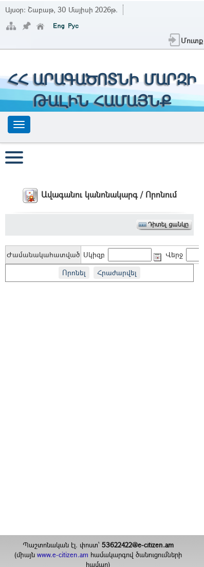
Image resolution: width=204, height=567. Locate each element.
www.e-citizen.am (62, 554)
